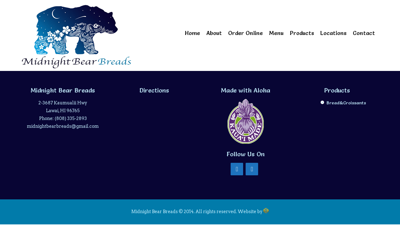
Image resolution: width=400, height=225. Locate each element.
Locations (333, 33)
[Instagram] (252, 169)
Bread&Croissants (346, 103)
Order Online (245, 33)
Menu (276, 33)
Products (302, 33)
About (214, 33)
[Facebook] (237, 169)
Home (192, 33)
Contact (364, 33)
